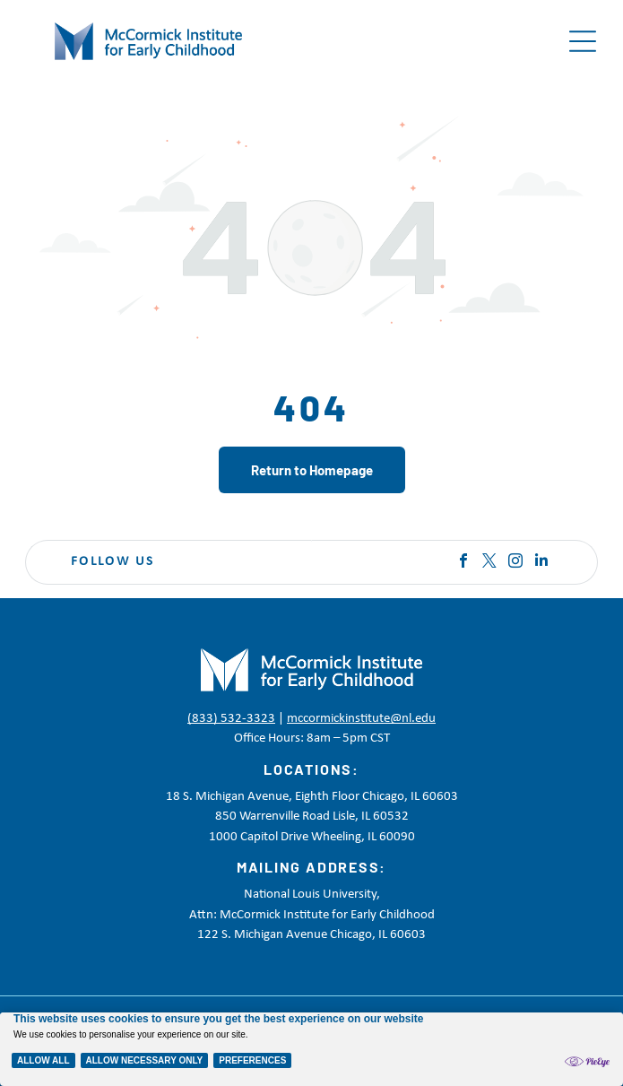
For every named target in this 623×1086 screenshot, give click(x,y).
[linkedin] (541, 563)
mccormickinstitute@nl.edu (361, 718)
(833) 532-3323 (231, 718)
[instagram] (515, 563)
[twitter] (489, 563)
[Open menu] (582, 41)
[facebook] (463, 563)
